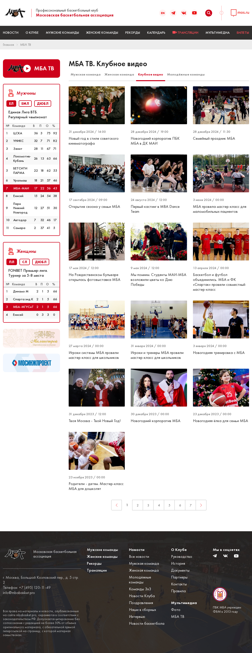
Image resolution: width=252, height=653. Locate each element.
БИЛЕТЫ (243, 32)
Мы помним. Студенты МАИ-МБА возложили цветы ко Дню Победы (158, 279)
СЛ (24, 262)
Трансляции (97, 570)
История (178, 563)
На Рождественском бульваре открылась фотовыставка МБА (94, 277)
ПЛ (11, 262)
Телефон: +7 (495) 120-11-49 (27, 587)
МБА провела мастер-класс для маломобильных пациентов (219, 209)
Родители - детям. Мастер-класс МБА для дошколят (96, 486)
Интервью (137, 616)
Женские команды (102, 32)
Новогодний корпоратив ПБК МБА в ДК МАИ (155, 141)
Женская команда (119, 74)
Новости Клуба (142, 595)
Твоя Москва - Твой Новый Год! (95, 420)
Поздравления (141, 602)
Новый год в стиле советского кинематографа (94, 141)
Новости (10, 32)
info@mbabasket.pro (19, 592)
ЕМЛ (25, 103)
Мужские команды (62, 32)
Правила (178, 590)
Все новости (139, 556)
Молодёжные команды (186, 74)
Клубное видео (150, 74)
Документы (180, 570)
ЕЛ (11, 103)
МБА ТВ (25, 44)
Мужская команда (86, 74)
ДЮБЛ (42, 103)
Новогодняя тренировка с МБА (219, 352)
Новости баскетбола (146, 623)
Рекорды (132, 32)
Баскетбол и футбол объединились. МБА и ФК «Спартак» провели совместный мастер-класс (219, 282)
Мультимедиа (217, 32)
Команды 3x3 (140, 589)
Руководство (181, 556)
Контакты (179, 584)
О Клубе (32, 32)
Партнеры (179, 577)
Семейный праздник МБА (214, 138)
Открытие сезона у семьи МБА (94, 206)
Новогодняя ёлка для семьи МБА (220, 420)
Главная (8, 44)
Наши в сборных (142, 609)
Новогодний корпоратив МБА (155, 420)
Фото (175, 609)
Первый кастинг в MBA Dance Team (155, 209)
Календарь (156, 32)
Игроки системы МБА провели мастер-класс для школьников (94, 355)
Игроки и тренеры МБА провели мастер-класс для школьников (157, 355)
